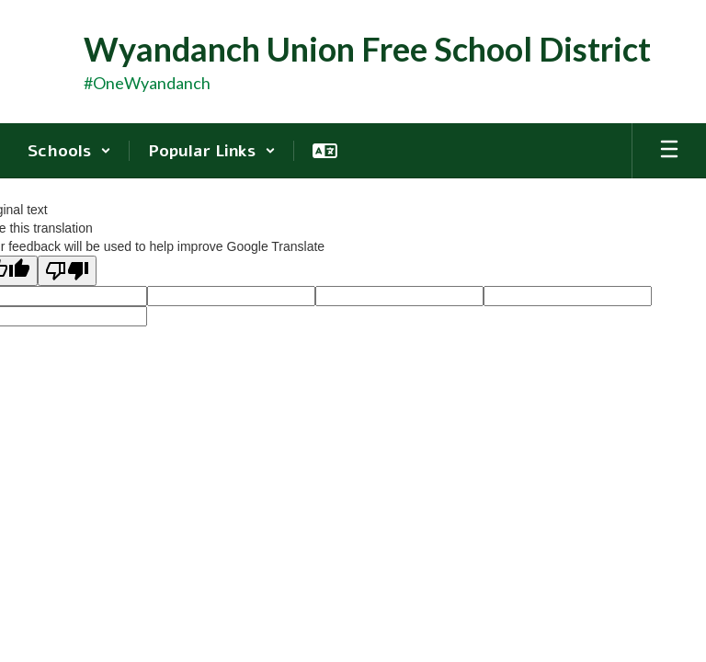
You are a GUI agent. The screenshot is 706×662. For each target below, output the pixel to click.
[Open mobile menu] (669, 150)
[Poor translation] (67, 271)
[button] (69, 150)
